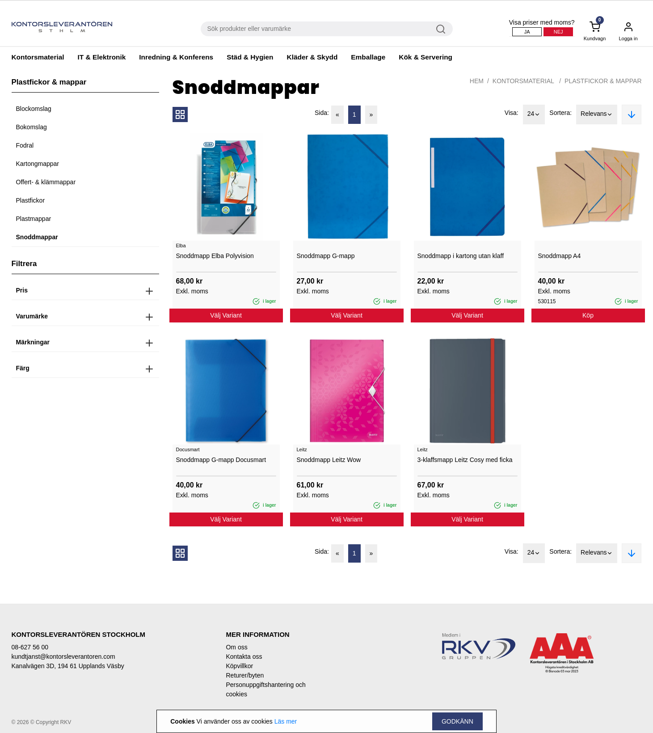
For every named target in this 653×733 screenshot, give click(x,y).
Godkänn (457, 721)
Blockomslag (33, 108)
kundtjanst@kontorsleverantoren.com (63, 656)
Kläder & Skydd (312, 57)
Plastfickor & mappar (603, 81)
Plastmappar (33, 218)
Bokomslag (31, 127)
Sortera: (560, 112)
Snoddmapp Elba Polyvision (215, 255)
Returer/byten (245, 675)
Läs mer (285, 721)
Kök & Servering (425, 57)
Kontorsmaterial (38, 57)
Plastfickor (30, 200)
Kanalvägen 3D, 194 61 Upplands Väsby (68, 665)
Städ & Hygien (250, 57)
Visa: (511, 112)
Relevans (597, 114)
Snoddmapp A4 (559, 255)
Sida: (322, 112)
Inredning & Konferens (176, 57)
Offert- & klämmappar (46, 182)
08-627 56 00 (30, 647)
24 (534, 114)
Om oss (236, 647)
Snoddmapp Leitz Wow (329, 459)
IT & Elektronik (102, 57)
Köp (588, 315)
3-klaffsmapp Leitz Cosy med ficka (465, 459)
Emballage (368, 57)
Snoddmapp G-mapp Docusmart (221, 459)
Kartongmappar (37, 163)
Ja (527, 31)
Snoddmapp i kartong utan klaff (460, 255)
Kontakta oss (244, 656)
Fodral (25, 145)
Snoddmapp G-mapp (326, 255)
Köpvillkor (239, 665)
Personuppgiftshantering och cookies (265, 689)
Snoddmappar (37, 237)
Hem (477, 81)
